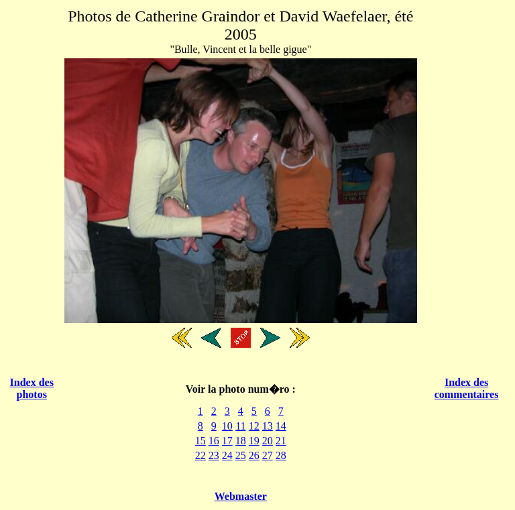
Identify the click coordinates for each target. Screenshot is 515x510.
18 (240, 440)
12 (254, 426)
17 (227, 440)
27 (267, 455)
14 (281, 426)
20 (267, 440)
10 (227, 426)
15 (200, 440)
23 (214, 455)
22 (200, 455)
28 (281, 455)
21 (281, 440)
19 (254, 440)
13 (267, 426)
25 (240, 455)
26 (254, 455)
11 (240, 426)
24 (227, 455)
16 (214, 440)
